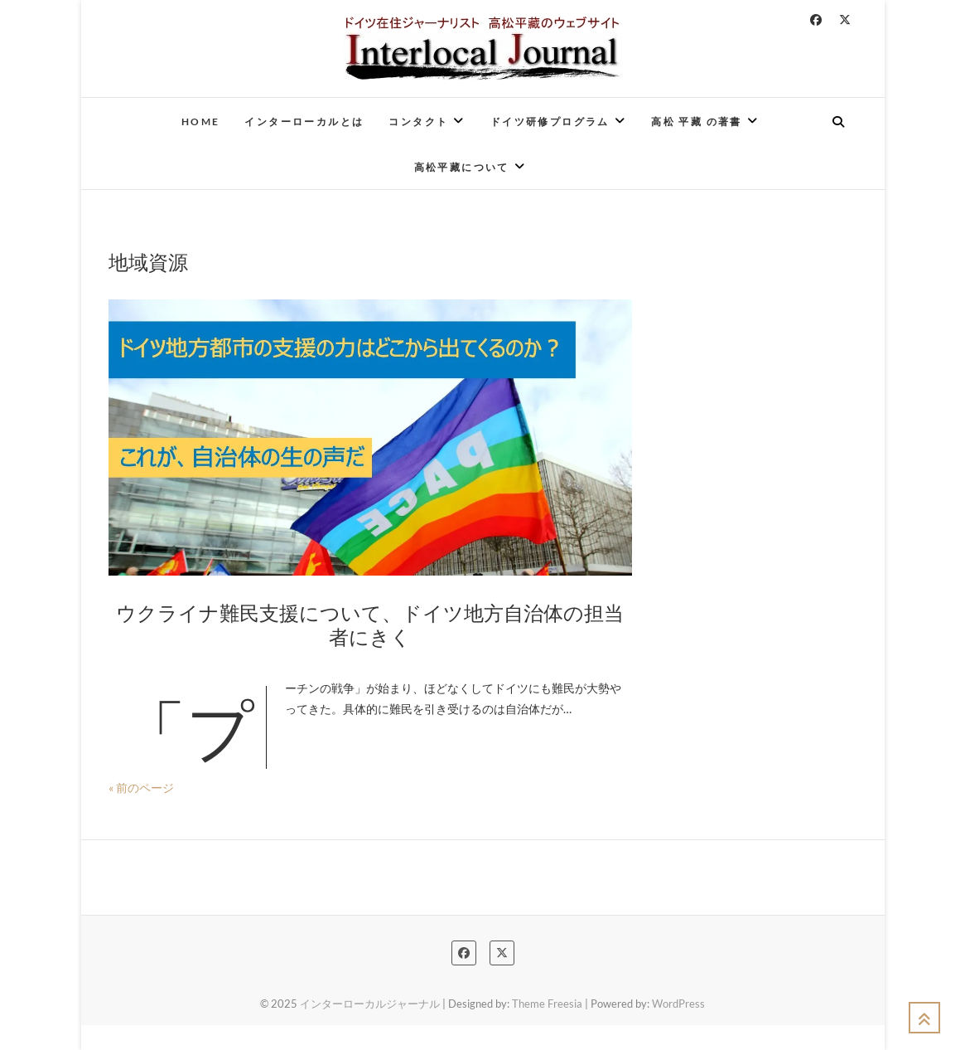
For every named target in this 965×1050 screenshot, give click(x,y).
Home (200, 121)
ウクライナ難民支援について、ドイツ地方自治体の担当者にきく (370, 624)
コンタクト (418, 121)
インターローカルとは (304, 121)
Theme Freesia (547, 1003)
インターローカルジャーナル (370, 1003)
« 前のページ (141, 787)
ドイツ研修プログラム (550, 121)
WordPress (678, 1003)
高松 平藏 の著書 (696, 121)
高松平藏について (461, 167)
